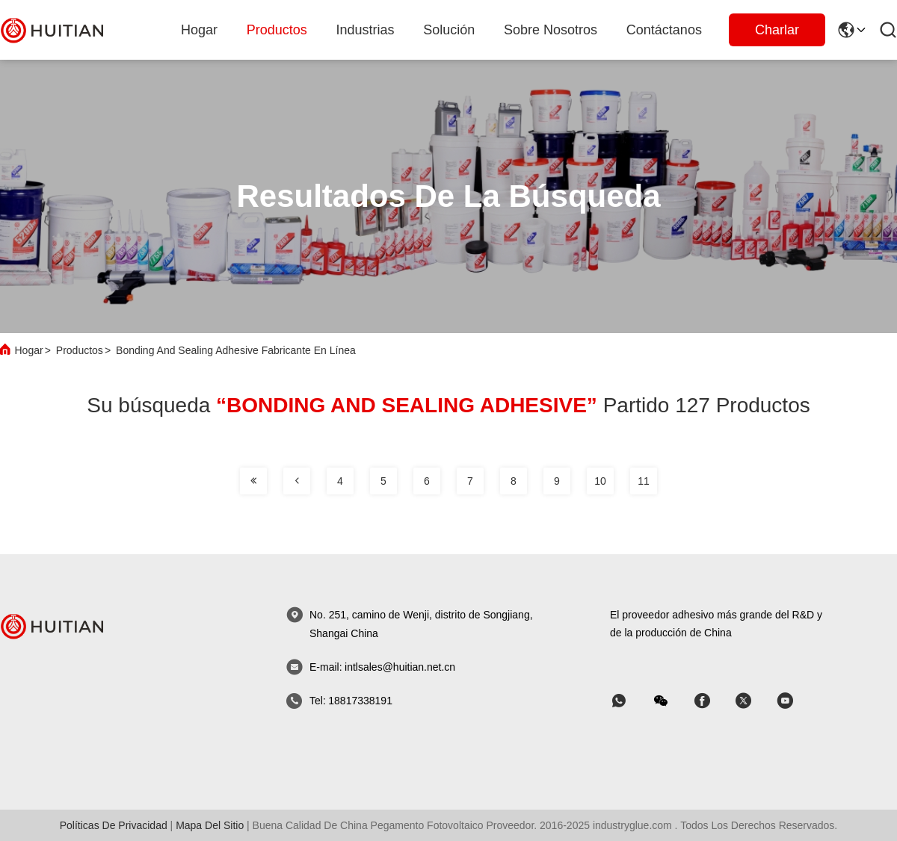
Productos (79, 350)
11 (644, 481)
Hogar (199, 29)
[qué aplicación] (629, 701)
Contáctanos (664, 29)
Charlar (777, 29)
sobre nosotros (550, 29)
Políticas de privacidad (113, 825)
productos (277, 29)
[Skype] (712, 701)
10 (600, 481)
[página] (253, 481)
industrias (365, 29)
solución (449, 29)
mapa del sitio (210, 825)
